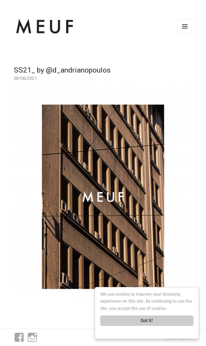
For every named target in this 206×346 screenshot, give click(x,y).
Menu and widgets (185, 33)
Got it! (147, 320)
